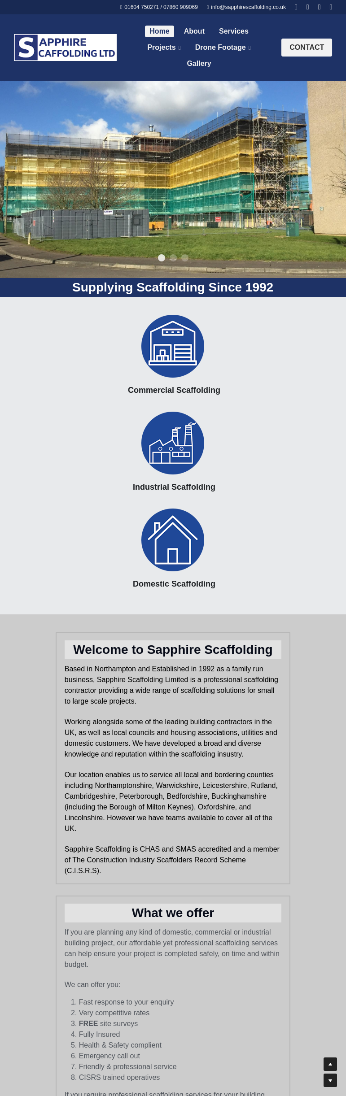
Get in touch (254, 713)
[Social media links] (296, 7)
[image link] (65, 47)
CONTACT (306, 47)
